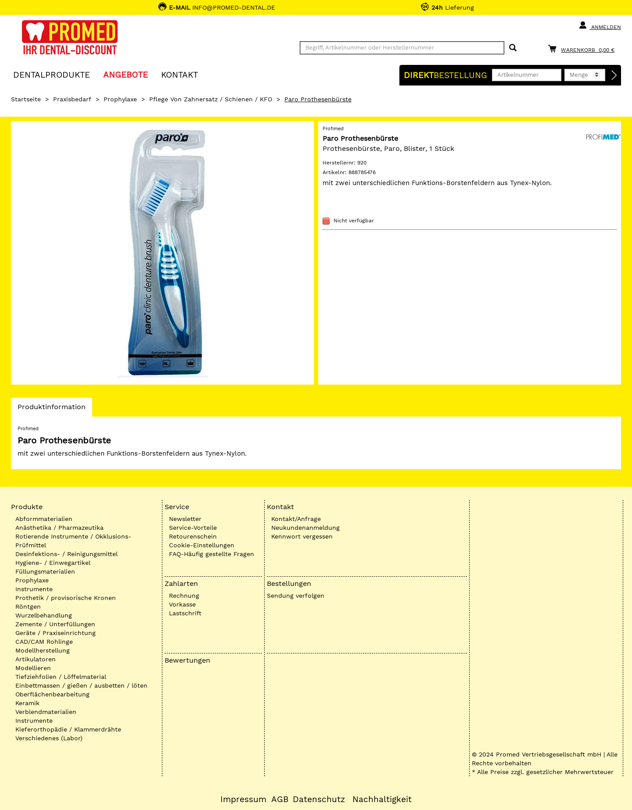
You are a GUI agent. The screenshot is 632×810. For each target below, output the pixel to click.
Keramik (27, 703)
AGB (279, 799)
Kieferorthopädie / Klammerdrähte (68, 729)
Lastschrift (185, 613)
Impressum (243, 799)
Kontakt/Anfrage (296, 518)
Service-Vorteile (193, 527)
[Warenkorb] (583, 48)
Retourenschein (193, 536)
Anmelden (599, 25)
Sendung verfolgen (295, 595)
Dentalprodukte (51, 74)
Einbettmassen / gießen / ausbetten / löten (81, 685)
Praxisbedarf (72, 99)
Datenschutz (319, 799)
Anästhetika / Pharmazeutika (59, 527)
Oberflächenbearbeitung (52, 694)
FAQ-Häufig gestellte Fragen (211, 553)
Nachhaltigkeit (382, 799)
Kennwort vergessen (302, 536)
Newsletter (185, 518)
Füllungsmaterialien (45, 571)
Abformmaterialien (43, 518)
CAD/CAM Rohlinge (44, 641)
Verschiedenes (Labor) (49, 738)
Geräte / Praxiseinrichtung (55, 632)
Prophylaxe (120, 99)
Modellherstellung (42, 650)
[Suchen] (512, 48)
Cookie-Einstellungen (201, 545)
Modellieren (33, 667)
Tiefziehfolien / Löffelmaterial (60, 676)
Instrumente (34, 588)
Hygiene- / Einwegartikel (52, 562)
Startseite (26, 99)
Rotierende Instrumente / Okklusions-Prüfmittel (73, 541)
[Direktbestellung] (614, 75)
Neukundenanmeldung (305, 527)
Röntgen (28, 606)
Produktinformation (51, 409)
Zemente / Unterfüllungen (55, 624)
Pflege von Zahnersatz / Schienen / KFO (210, 99)
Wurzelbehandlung (43, 615)
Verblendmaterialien (45, 711)
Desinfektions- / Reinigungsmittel (66, 553)
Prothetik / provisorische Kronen (65, 597)
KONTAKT (179, 74)
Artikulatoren (35, 659)
